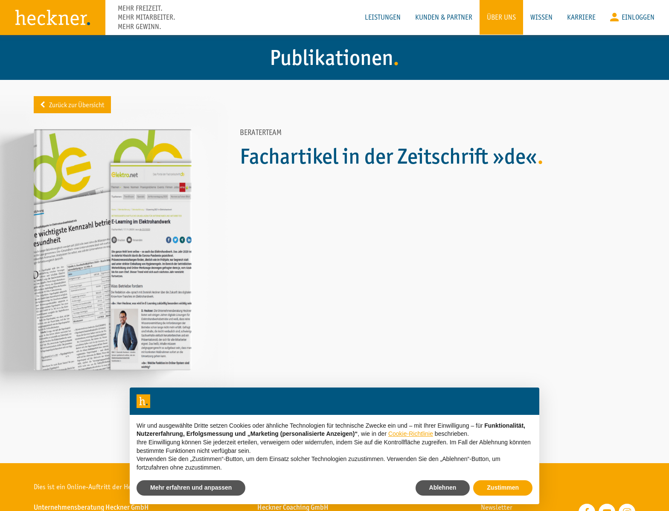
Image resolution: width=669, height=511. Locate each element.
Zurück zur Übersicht (79, 104)
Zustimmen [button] (503, 487)
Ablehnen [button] (443, 487)
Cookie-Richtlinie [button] (410, 433)
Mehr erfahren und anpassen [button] (191, 487)
